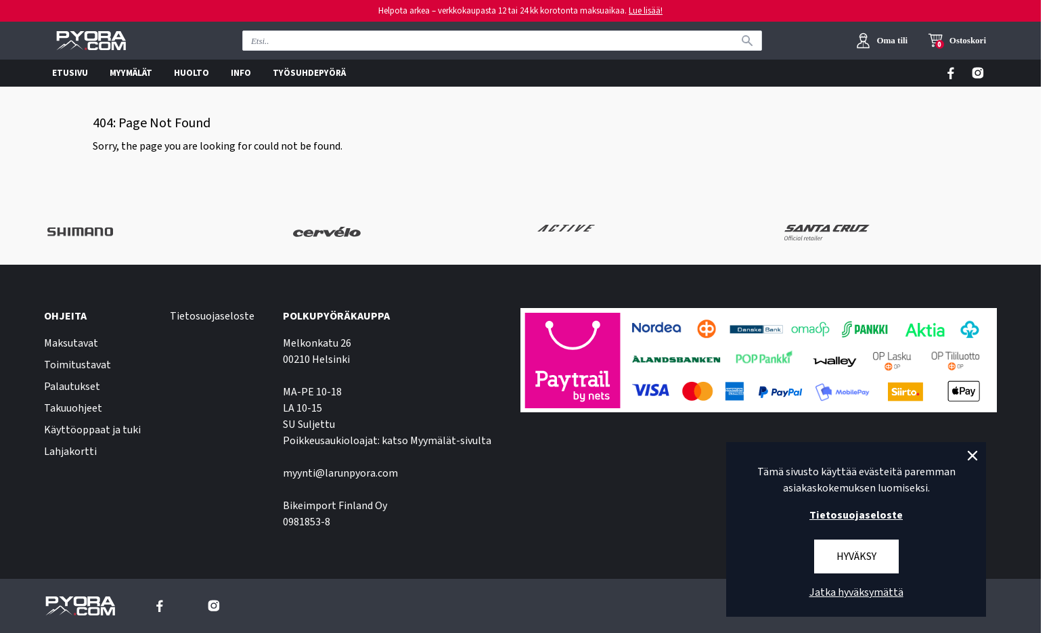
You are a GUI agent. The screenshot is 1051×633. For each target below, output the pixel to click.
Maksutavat (71, 343)
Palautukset (72, 386)
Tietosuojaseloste (212, 316)
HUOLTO (191, 73)
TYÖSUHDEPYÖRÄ (309, 73)
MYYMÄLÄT (131, 73)
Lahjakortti (70, 451)
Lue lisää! (646, 11)
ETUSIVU (70, 73)
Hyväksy (856, 556)
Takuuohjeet (73, 408)
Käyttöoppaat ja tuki (92, 429)
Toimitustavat (77, 364)
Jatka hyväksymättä (856, 592)
